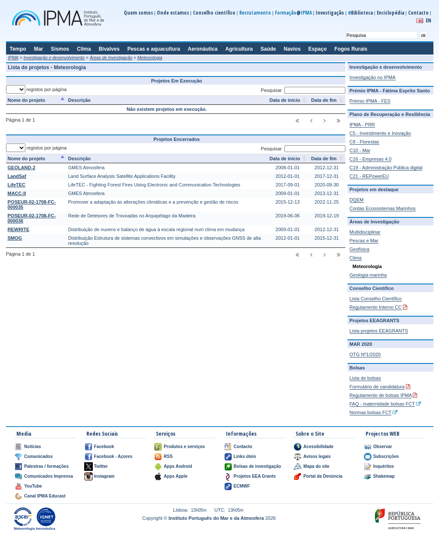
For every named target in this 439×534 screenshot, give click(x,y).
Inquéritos (383, 466)
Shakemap (384, 476)
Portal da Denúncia (322, 476)
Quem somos (138, 12)
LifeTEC (17, 184)
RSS (168, 456)
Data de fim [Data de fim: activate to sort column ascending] (323, 100)
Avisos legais (317, 456)
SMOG (15, 238)
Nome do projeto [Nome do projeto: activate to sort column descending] (26, 100)
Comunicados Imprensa (48, 476)
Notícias (32, 446)
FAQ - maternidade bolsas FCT (382, 403)
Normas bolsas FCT (371, 412)
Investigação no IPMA (373, 77)
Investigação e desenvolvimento (54, 57)
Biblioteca (360, 12)
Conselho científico (214, 12)
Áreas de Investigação (111, 57)
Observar (382, 446)
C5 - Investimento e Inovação (380, 133)
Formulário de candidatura (377, 386)
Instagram (104, 476)
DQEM (357, 199)
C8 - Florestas (364, 141)
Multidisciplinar (365, 232)
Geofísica (359, 249)
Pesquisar (303, 90)
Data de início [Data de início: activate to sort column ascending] (284, 100)
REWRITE (19, 229)
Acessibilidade (318, 446)
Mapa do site (316, 466)
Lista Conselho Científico (376, 298)
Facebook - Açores (113, 456)
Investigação (330, 12)
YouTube (33, 486)
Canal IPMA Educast (44, 496)
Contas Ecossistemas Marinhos (383, 208)
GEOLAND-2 (22, 167)
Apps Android (178, 466)
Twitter (101, 466)
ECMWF (242, 486)
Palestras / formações (46, 466)
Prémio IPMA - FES (370, 101)
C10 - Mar (360, 150)
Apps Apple (175, 476)
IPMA (13, 57)
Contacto (418, 12)
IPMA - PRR (362, 124)
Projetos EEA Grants (255, 476)
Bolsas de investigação (257, 466)
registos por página (36, 89)
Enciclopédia (390, 12)
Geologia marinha (368, 275)
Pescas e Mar (364, 240)
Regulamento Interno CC (376, 307)
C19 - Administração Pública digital (386, 167)
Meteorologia (149, 57)
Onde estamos (173, 12)
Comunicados (38, 456)
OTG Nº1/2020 (365, 354)
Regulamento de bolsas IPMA (381, 395)
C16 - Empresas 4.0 (371, 159)
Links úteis (245, 456)
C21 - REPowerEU (369, 176)
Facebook (104, 446)
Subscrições (386, 456)
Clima (356, 257)
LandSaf (17, 176)
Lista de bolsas (365, 378)
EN (428, 20)
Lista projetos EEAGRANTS (379, 330)
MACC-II (17, 193)
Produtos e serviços (184, 446)
